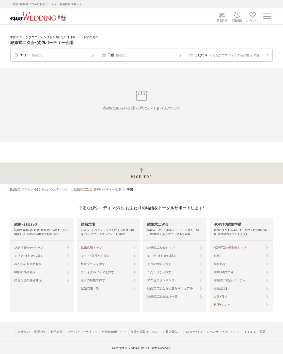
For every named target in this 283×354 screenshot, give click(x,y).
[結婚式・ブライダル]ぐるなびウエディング (39, 189)
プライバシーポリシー (82, 332)
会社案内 (24, 332)
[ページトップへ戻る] (141, 173)
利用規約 (40, 332)
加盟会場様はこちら (144, 332)
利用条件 (57, 332)
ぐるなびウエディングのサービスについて (211, 332)
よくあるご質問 (254, 332)
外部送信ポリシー (114, 332)
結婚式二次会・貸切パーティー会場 (97, 189)
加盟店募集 (170, 332)
